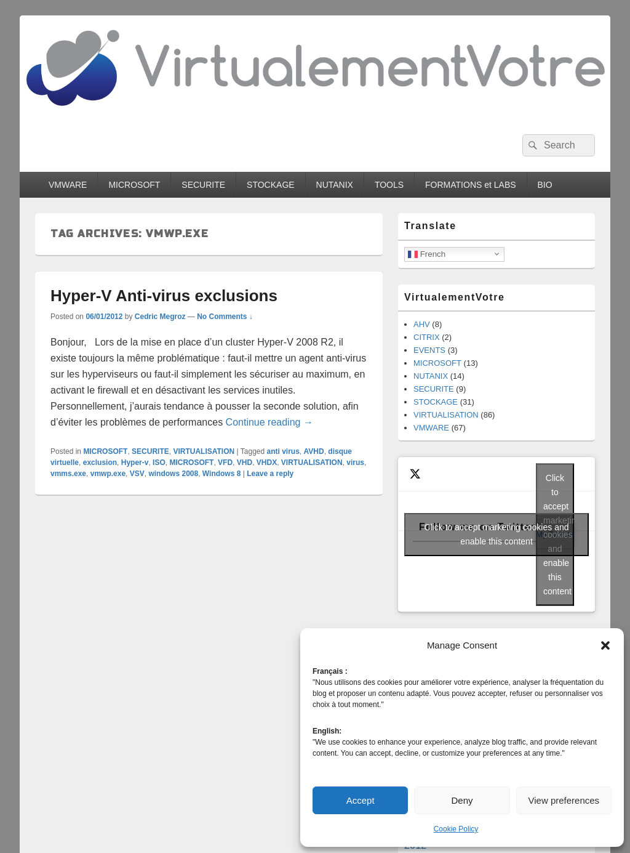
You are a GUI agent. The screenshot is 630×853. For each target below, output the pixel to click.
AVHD (314, 451)
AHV (421, 324)
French (426, 254)
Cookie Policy (456, 829)
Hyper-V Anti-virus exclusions (163, 295)
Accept (360, 800)
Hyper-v (135, 462)
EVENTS (429, 350)
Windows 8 (221, 473)
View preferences (564, 800)
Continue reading (269, 422)
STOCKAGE (271, 185)
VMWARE (68, 185)
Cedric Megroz (160, 316)
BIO (545, 185)
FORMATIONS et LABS (470, 185)
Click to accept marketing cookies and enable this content (497, 534)
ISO (159, 462)
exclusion (100, 462)
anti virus (283, 451)
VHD (244, 462)
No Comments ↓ (225, 316)
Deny (461, 800)
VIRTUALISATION (203, 451)
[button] (605, 645)
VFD (225, 462)
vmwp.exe (108, 473)
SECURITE (203, 185)
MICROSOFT (134, 185)
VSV (137, 473)
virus (355, 462)
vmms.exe (68, 473)
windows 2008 (173, 473)
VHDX (267, 462)
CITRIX (426, 337)
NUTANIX (334, 185)
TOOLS (389, 185)
